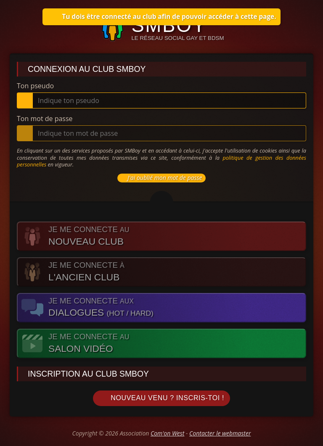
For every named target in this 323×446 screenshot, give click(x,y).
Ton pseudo (35, 85)
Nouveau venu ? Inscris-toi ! (161, 398)
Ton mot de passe (45, 118)
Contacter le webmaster (220, 433)
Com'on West (167, 433)
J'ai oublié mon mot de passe (160, 178)
